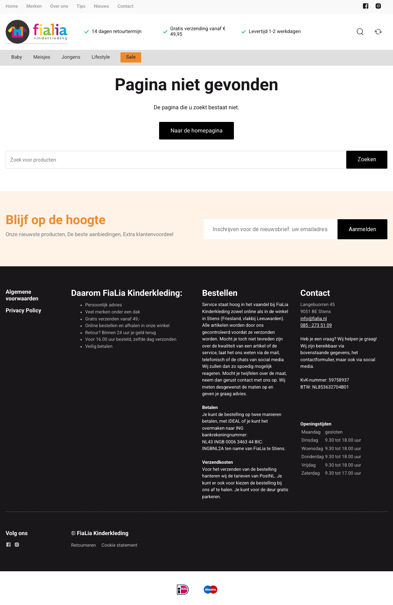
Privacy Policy (23, 310)
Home (12, 6)
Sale (131, 57)
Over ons (59, 6)
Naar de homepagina (196, 130)
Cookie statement (119, 545)
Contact (125, 6)
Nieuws (101, 6)
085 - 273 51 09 (316, 325)
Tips (81, 6)
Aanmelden (362, 229)
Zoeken (367, 159)
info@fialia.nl (313, 318)
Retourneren (83, 545)
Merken (34, 6)
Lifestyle (101, 57)
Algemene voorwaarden (22, 294)
